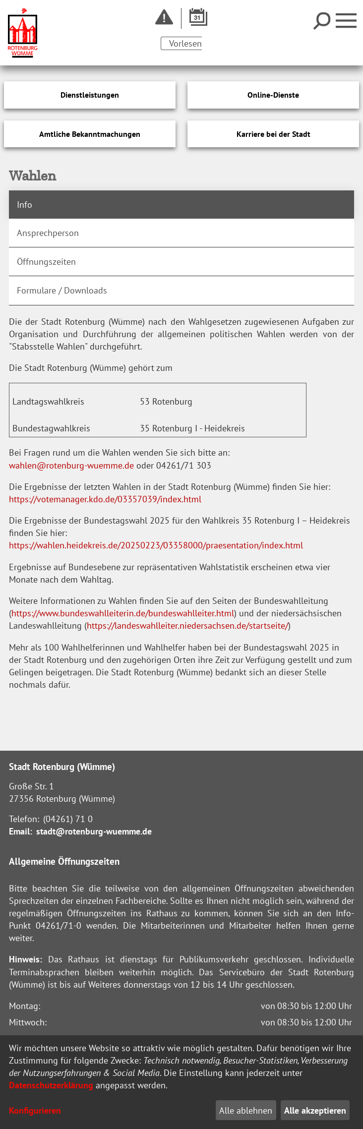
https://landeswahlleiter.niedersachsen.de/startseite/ (187, 625)
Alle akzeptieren (315, 1110)
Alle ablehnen (245, 1110)
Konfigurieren (35, 1110)
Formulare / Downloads (62, 290)
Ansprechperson (48, 232)
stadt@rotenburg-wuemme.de (94, 831)
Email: (20, 831)
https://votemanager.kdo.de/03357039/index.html (105, 499)
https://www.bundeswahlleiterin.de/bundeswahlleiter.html (122, 613)
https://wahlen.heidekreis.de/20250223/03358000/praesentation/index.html (156, 545)
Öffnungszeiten (46, 261)
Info (24, 204)
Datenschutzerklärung (51, 1085)
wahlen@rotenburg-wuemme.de (71, 465)
